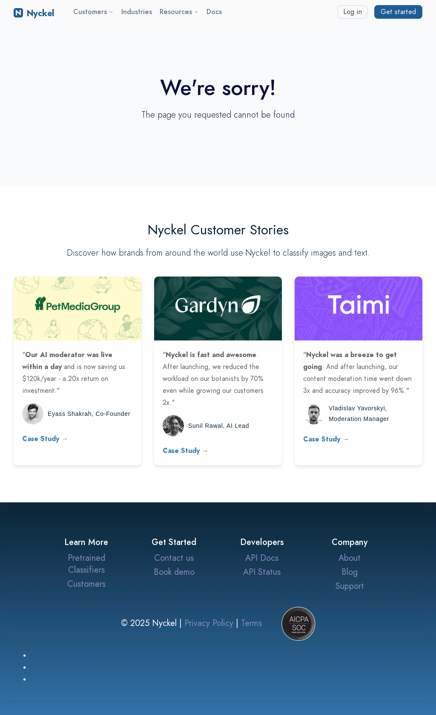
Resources (179, 12)
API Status (262, 572)
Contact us (174, 558)
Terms (251, 623)
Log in (352, 12)
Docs (214, 12)
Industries (136, 12)
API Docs (261, 558)
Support (350, 586)
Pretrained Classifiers (86, 564)
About (349, 558)
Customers (93, 12)
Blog (349, 572)
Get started (398, 12)
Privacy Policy (208, 623)
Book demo (174, 572)
